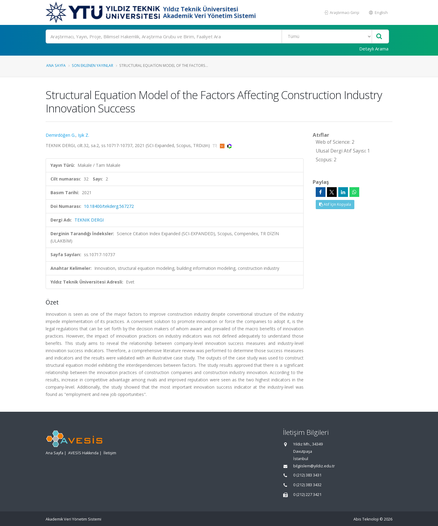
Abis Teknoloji (366, 519)
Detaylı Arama (373, 49)
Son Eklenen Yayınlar (92, 65)
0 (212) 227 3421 (307, 494)
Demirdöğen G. (60, 135)
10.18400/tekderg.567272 (109, 206)
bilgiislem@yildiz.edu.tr (314, 466)
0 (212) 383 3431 (307, 475)
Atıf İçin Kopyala (335, 204)
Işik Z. (83, 135)
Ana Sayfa (56, 65)
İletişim (109, 453)
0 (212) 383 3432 (307, 484)
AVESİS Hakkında (83, 453)
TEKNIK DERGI (89, 220)
